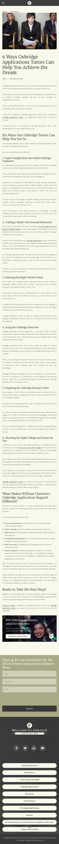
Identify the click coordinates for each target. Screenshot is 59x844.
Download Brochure (29, 765)
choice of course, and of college (30, 447)
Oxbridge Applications (30, 786)
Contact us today (8, 605)
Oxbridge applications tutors (12, 117)
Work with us (29, 772)
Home (4, 11)
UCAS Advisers (29, 801)
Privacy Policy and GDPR (29, 779)
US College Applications (29, 808)
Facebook (16, 748)
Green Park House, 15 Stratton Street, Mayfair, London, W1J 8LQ (29, 823)
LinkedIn (34, 748)
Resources (14, 11)
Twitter (25, 748)
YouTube (43, 748)
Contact (29, 815)
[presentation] (20, 698)
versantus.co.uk (38, 840)
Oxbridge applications (33, 240)
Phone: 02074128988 (29, 829)
